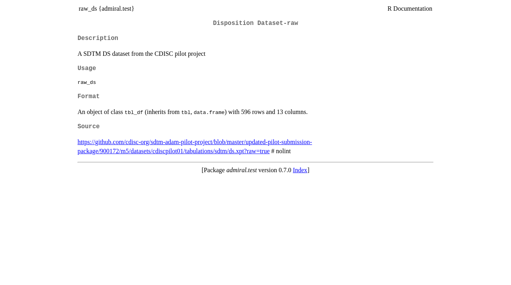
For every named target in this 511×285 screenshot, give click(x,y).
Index (300, 170)
